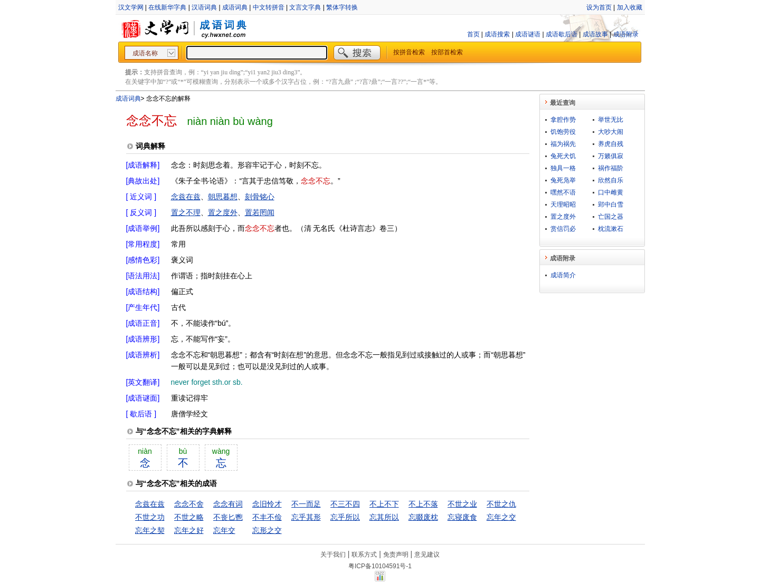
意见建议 (427, 554)
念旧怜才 (267, 504)
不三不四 (345, 504)
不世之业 (462, 504)
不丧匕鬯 (228, 517)
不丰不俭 (267, 517)
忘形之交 (267, 530)
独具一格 (563, 168)
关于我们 (333, 554)
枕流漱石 (610, 228)
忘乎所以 (345, 517)
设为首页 (599, 7)
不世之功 (150, 517)
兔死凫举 (563, 180)
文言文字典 (305, 7)
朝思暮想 (223, 196)
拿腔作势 (563, 119)
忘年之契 (150, 530)
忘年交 (224, 530)
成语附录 (626, 34)
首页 (473, 34)
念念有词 (228, 504)
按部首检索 (447, 52)
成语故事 (595, 34)
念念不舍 (189, 504)
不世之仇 (501, 504)
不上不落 (423, 504)
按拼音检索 (409, 52)
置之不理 (186, 212)
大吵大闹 (610, 131)
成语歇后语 (561, 34)
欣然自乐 (610, 180)
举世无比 (610, 119)
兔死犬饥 (563, 156)
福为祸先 (563, 144)
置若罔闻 (259, 212)
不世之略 (189, 517)
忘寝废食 (462, 517)
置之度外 (223, 212)
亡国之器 (610, 216)
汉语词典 (204, 7)
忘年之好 (189, 530)
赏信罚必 (563, 228)
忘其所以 (384, 517)
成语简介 (563, 275)
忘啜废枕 (423, 517)
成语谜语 (527, 34)
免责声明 (395, 554)
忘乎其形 (306, 517)
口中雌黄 (610, 192)
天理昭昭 (563, 204)
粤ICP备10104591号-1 (380, 566)
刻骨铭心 (259, 196)
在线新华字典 (167, 7)
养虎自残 (610, 144)
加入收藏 (629, 7)
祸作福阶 (610, 168)
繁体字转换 (342, 7)
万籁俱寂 (610, 156)
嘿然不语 (563, 192)
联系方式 (364, 554)
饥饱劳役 (563, 131)
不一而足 (306, 504)
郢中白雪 (610, 204)
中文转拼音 (268, 7)
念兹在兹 (186, 196)
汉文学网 (131, 7)
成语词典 (235, 7)
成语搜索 (497, 34)
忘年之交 (501, 517)
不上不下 (384, 504)
